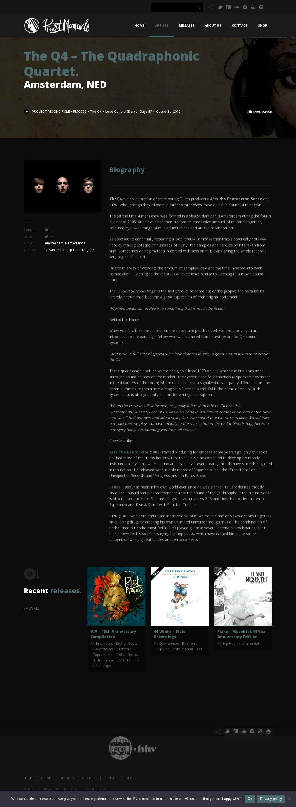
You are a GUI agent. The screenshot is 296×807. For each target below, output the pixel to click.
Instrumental (103, 660)
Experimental (104, 654)
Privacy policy (271, 799)
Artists (161, 25)
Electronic (123, 649)
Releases (186, 25)
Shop (262, 25)
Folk (120, 654)
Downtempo (103, 649)
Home (139, 25)
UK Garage (102, 665)
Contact (240, 25)
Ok (250, 799)
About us (213, 25)
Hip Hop (133, 654)
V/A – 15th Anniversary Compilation (113, 634)
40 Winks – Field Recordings (170, 634)
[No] (289, 798)
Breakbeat (104, 643)
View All (32, 608)
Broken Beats (127, 643)
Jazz (199, 649)
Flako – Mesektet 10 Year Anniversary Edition (242, 634)
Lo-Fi (120, 660)
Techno (133, 660)
